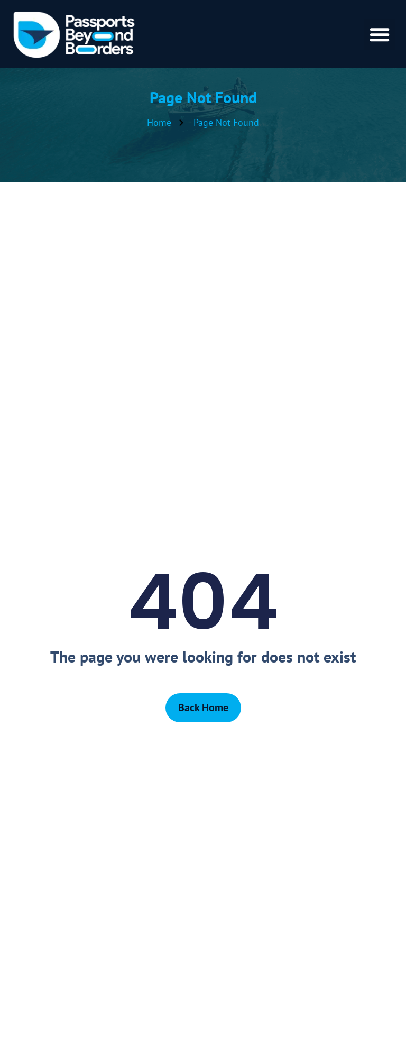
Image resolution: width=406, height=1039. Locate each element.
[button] (379, 34)
